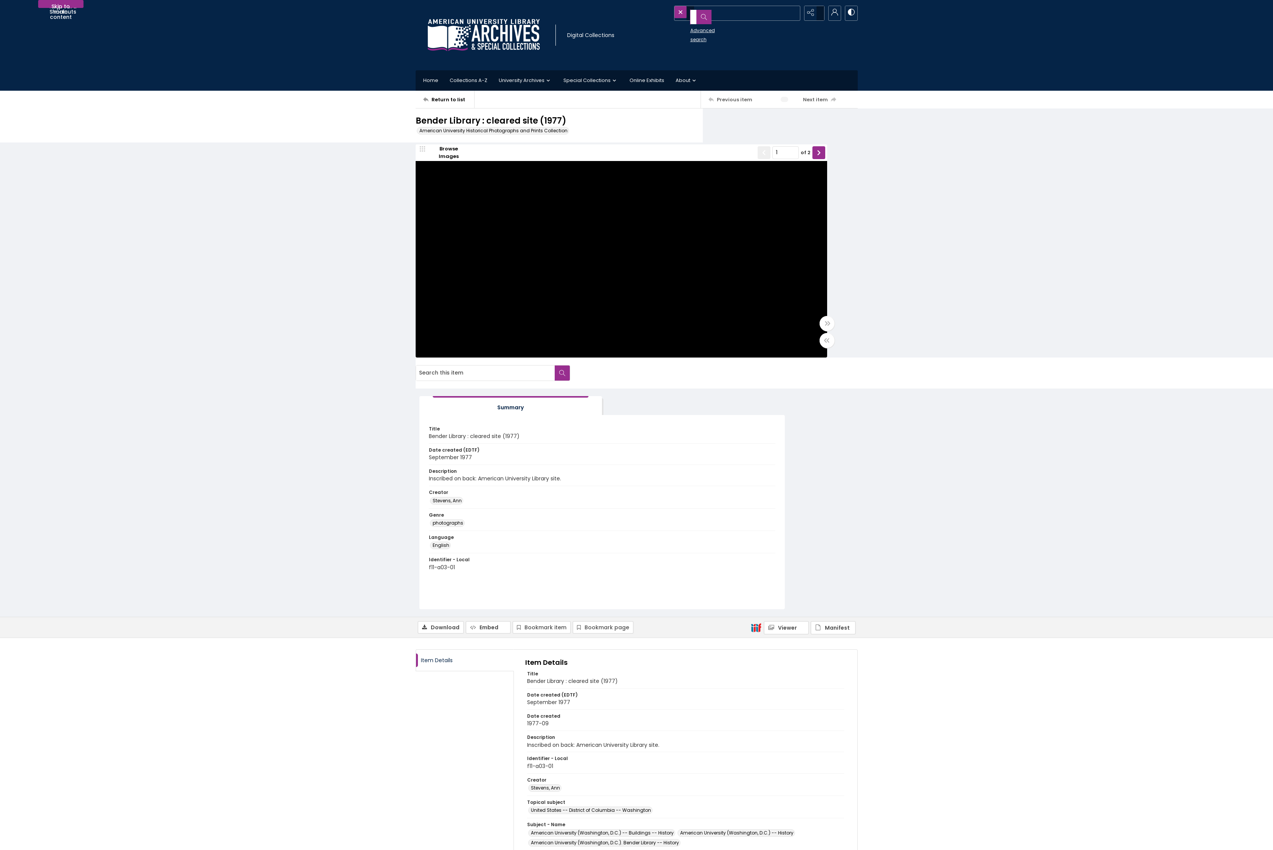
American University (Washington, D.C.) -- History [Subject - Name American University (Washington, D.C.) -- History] (736, 587)
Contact (438, 839)
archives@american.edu (562, 811)
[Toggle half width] (710, 346)
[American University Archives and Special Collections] (461, 778)
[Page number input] (669, 158)
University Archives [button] (525, 80)
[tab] (750, 159)
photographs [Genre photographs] (742, 283)
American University (777, 769)
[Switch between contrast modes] (850, 13)
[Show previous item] (647, 158)
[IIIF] (756, 381)
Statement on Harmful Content (679, 793)
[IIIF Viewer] (786, 382)
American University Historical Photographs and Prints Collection (493, 130)
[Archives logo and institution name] (483, 35)
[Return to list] (448, 99)
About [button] (687, 80)
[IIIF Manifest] (833, 382)
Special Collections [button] (590, 80)
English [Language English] (735, 306)
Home (430, 80)
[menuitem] (438, 839)
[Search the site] (722, 13)
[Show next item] (702, 158)
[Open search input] (793, 13)
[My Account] (831, 13)
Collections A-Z (468, 80)
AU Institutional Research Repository (796, 787)
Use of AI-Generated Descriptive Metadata (692, 802)
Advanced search (694, 26)
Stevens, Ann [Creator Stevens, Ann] (741, 261)
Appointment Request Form (565, 802)
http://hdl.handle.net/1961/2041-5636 (576, 712)
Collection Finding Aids (671, 775)
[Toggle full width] (710, 329)
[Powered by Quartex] (819, 840)
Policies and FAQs (664, 784)
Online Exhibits (647, 80)
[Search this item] (772, 124)
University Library (774, 778)
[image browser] (444, 158)
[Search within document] (849, 124)
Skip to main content (61, 5)
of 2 (689, 158)
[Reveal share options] (812, 13)
